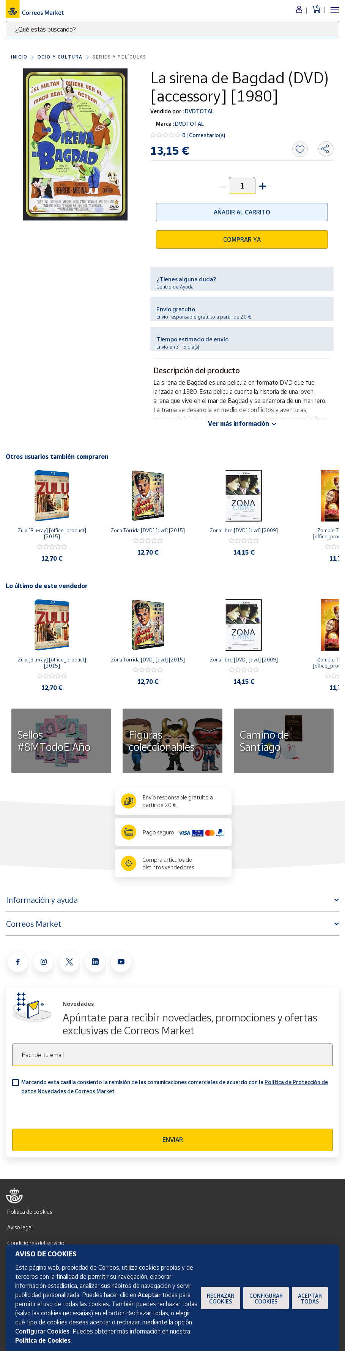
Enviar (172, 1139)
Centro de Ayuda (175, 287)
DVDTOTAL (199, 111)
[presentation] (70, 1114)
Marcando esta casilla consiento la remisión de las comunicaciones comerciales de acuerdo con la (174, 1086)
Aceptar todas (310, 1298)
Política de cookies (29, 1211)
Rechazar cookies (220, 1298)
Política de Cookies (43, 1340)
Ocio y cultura (60, 57)
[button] (261, 185)
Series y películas (120, 57)
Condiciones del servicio (36, 1243)
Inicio (19, 57)
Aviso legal (20, 1227)
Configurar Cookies (266, 1298)
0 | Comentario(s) (203, 135)
